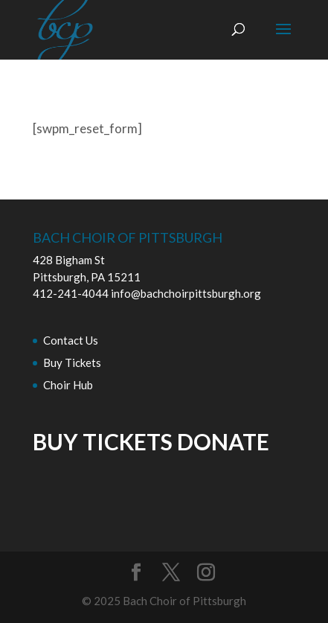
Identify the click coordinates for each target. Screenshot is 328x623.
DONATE (223, 441)
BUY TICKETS (103, 441)
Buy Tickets (72, 362)
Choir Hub (68, 385)
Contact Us (70, 340)
